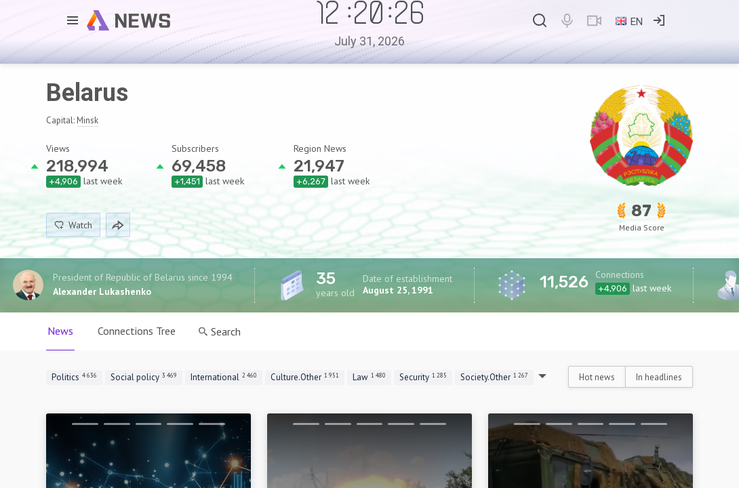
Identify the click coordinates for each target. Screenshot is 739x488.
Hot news (597, 377)
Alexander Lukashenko (102, 291)
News (60, 331)
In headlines (659, 377)
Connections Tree (137, 331)
